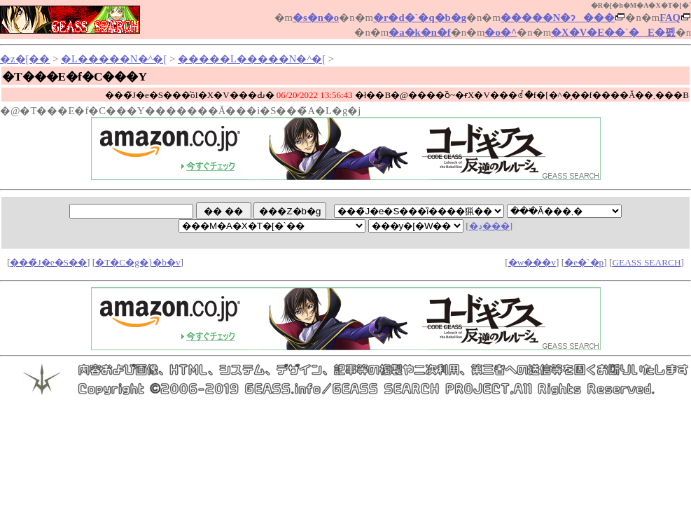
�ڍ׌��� (489, 226)
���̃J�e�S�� (48, 262)
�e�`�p (583, 262)
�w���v (532, 262)
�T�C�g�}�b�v (137, 262)
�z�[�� (25, 58)
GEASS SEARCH (646, 262)
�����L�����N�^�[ (252, 58)
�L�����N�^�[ (114, 58)
